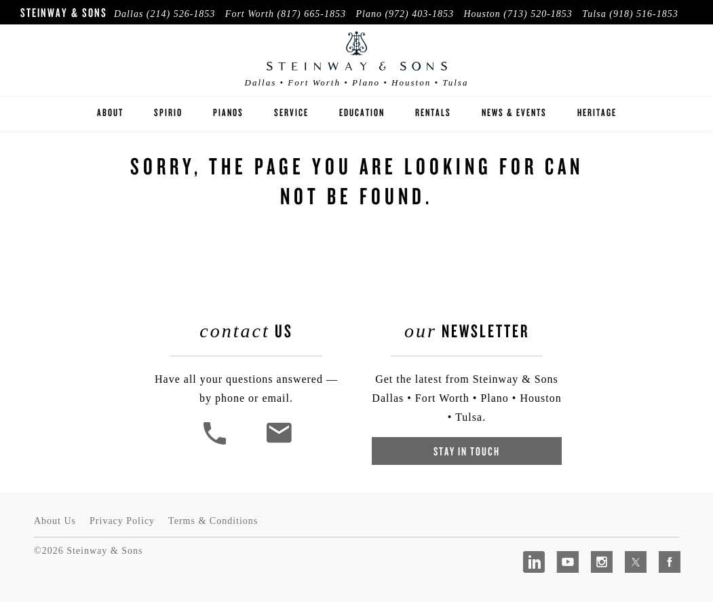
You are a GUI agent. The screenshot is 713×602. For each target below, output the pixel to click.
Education (362, 112)
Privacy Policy (122, 521)
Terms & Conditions (213, 521)
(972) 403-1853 (419, 14)
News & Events (514, 112)
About (110, 112)
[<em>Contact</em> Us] (278, 443)
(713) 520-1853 (538, 14)
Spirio (168, 112)
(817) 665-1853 (311, 14)
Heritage (597, 112)
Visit (667, 29)
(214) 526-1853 (181, 14)
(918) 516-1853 (643, 14)
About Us (55, 521)
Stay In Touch (466, 451)
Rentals (433, 112)
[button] (216, 443)
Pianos (228, 112)
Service (291, 112)
